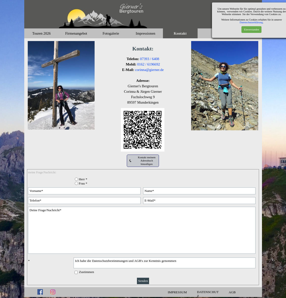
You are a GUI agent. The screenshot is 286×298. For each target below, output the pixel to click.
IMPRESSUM (177, 292)
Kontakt (180, 33)
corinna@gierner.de (149, 70)
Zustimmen (86, 272)
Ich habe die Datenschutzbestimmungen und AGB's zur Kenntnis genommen (165, 262)
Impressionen (145, 33)
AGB (232, 292)
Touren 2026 (41, 33)
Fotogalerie (111, 33)
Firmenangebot (76, 33)
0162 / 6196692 (148, 64)
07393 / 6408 (149, 59)
